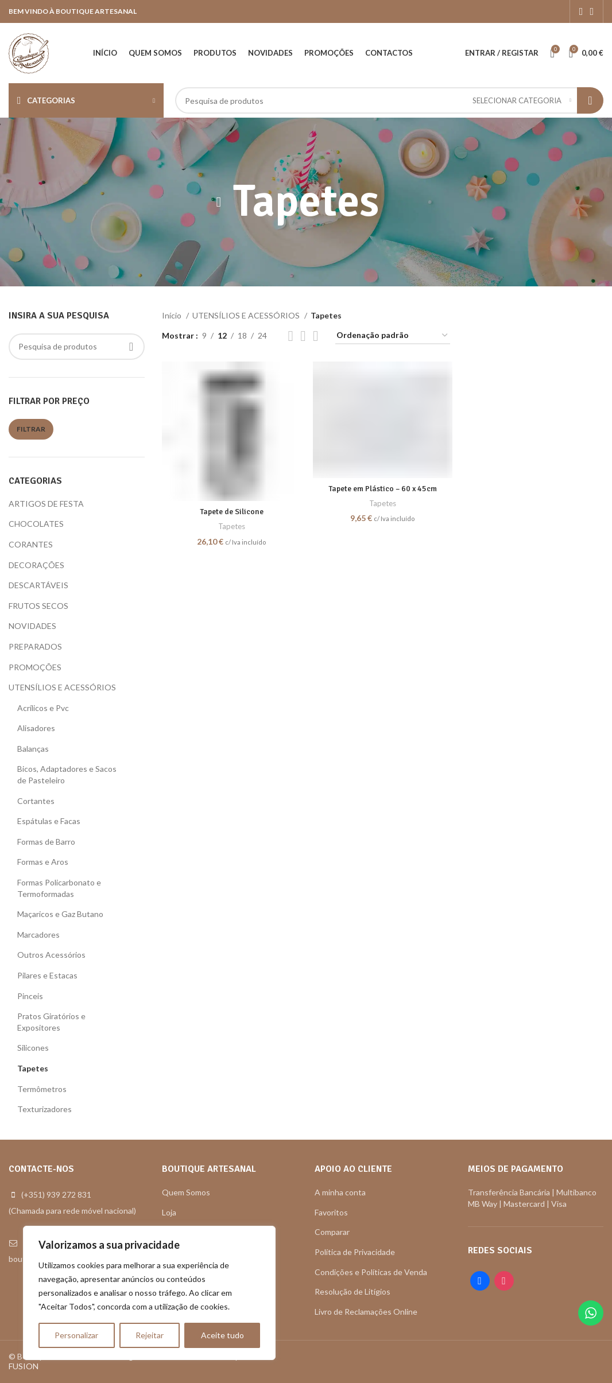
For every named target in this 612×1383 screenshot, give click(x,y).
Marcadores (38, 934)
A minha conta (340, 1192)
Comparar (332, 1232)
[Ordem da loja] (392, 336)
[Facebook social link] (581, 11)
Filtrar (31, 429)
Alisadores (36, 728)
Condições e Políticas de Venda (371, 1272)
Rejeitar (149, 1335)
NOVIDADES (32, 626)
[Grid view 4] (302, 336)
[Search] (389, 100)
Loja (169, 1212)
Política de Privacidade (355, 1252)
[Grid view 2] (290, 336)
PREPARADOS (35, 646)
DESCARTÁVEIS (38, 585)
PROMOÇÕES (35, 667)
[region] (149, 1293)
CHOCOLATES (36, 524)
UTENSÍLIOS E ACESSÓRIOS (62, 687)
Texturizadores (44, 1109)
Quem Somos (186, 1192)
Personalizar (76, 1335)
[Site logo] (29, 52)
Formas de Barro (46, 841)
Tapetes (32, 1068)
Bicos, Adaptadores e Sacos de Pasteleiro (67, 774)
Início (172, 315)
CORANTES (31, 544)
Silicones (33, 1047)
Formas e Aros (42, 862)
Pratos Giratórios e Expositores (51, 1021)
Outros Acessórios (51, 954)
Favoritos (331, 1212)
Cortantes (36, 801)
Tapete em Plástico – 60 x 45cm (383, 489)
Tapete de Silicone (231, 511)
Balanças (33, 748)
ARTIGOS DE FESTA (46, 503)
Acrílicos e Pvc (43, 708)
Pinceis (30, 996)
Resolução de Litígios (352, 1291)
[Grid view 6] (315, 336)
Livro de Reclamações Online (366, 1311)
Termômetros (42, 1089)
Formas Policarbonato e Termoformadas (59, 888)
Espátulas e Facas (48, 821)
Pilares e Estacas (47, 975)
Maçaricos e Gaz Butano (60, 914)
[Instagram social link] (591, 11)
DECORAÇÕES (36, 565)
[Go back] (218, 202)
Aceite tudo (222, 1335)
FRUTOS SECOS (38, 606)
